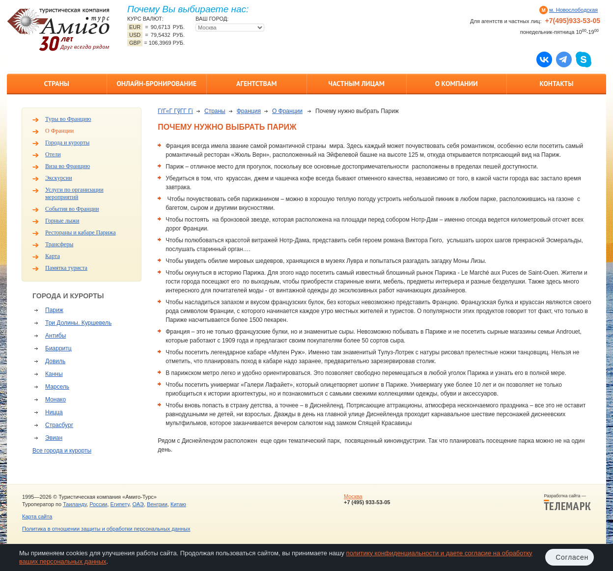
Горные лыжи (62, 220)
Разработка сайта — (567, 502)
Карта (52, 256)
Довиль (55, 361)
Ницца (54, 412)
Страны (56, 83)
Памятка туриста (66, 267)
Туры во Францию (68, 118)
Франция (249, 111)
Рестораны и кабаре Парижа (80, 232)
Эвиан (53, 437)
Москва (353, 496)
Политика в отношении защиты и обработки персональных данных (106, 529)
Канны (54, 374)
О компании (456, 83)
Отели (53, 154)
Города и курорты (67, 142)
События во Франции (72, 208)
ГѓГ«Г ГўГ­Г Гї (175, 111)
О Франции (59, 130)
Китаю (178, 504)
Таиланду (74, 504)
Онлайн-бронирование (156, 83)
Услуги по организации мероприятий (74, 193)
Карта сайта (37, 516)
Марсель (57, 386)
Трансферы (59, 244)
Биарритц (58, 348)
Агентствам (256, 83)
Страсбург (59, 425)
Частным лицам (357, 83)
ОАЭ (137, 504)
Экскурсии (58, 177)
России (98, 504)
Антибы (55, 335)
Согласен (572, 557)
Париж (54, 310)
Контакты (556, 83)
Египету (120, 504)
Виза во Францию (67, 166)
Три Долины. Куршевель (78, 322)
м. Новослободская (573, 10)
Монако (55, 399)
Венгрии (157, 504)
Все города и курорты (61, 450)
